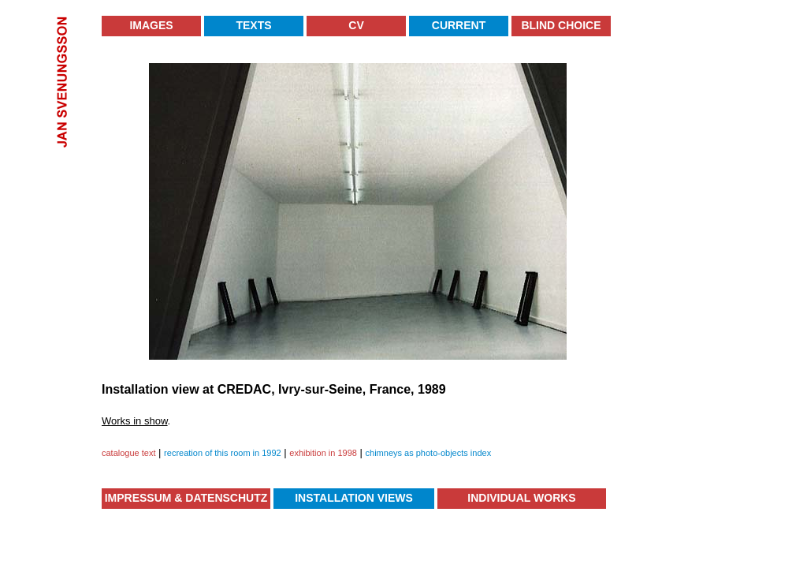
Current (458, 25)
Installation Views (354, 497)
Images (151, 25)
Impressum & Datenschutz (186, 497)
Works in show (135, 421)
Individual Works (521, 497)
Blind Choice (561, 25)
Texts (253, 25)
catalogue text (129, 453)
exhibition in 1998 (323, 453)
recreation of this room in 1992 (222, 453)
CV (355, 25)
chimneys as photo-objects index (429, 453)
